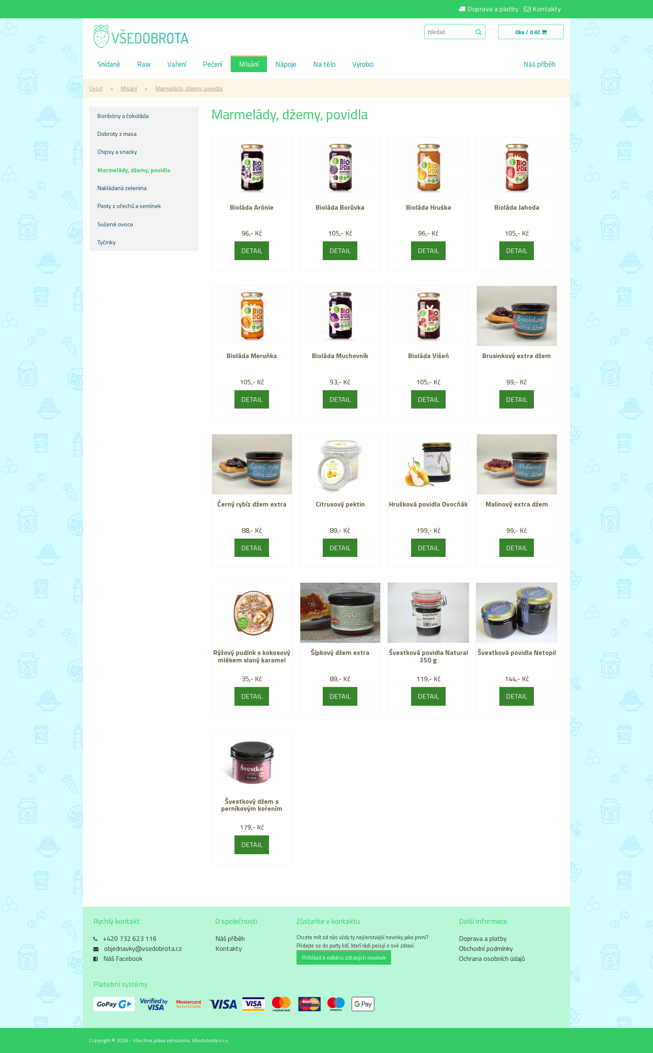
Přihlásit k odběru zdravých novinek (344, 957)
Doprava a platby (492, 9)
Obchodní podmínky (486, 948)
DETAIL (251, 251)
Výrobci (363, 64)
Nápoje (286, 64)
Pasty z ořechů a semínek (129, 205)
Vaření (176, 64)
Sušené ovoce (115, 224)
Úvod (95, 88)
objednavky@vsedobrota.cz (143, 948)
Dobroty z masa (117, 133)
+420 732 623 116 (130, 938)
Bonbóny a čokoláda (123, 115)
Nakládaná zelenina (122, 187)
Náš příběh (539, 64)
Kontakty (547, 9)
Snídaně (108, 64)
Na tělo (324, 64)
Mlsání (249, 64)
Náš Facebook (122, 958)
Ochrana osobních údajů (492, 958)
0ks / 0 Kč (531, 32)
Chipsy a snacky (117, 151)
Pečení (212, 64)
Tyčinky (106, 242)
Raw (144, 64)
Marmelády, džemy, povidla (188, 88)
